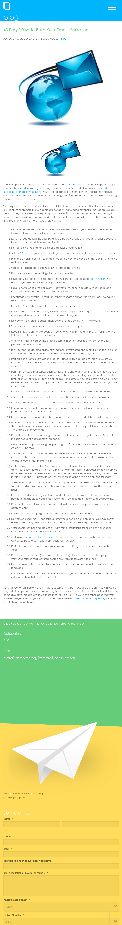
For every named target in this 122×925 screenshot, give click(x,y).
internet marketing (56, 657)
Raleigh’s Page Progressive (89, 598)
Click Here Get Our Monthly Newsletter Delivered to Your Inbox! (44, 623)
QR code (25, 253)
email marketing (19, 657)
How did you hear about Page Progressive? (28, 860)
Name (8, 818)
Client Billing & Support (14, 797)
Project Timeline (13, 915)
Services (16, 793)
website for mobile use (41, 537)
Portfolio (26, 793)
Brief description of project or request (25, 872)
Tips (34, 793)
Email (7, 848)
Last (64, 830)
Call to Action (97, 278)
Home (6, 793)
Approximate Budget (16, 899)
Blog (64, 38)
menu (112, 6)
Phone (8, 836)
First (5, 830)
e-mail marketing (75, 184)
